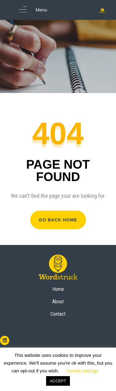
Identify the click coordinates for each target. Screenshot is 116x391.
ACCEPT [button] (58, 381)
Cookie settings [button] (82, 370)
